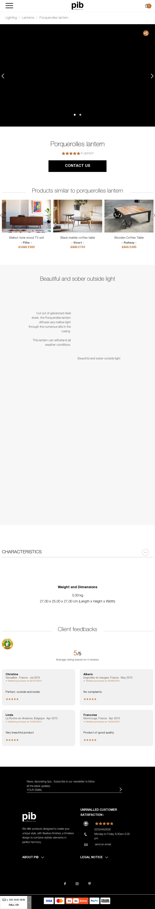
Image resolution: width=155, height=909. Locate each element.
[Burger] (9, 6)
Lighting (11, 18)
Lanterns (28, 18)
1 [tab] (75, 115)
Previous (2, 76)
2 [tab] (80, 115)
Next (152, 76)
